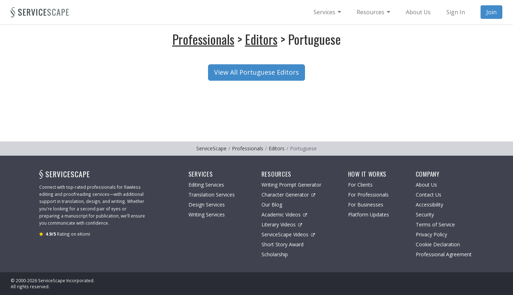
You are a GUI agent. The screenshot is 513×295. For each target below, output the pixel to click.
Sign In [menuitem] (455, 12)
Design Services (206, 204)
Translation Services (211, 194)
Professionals (203, 39)
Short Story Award (282, 244)
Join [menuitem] (491, 12)
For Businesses (365, 204)
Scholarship (274, 254)
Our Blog (271, 204)
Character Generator (288, 194)
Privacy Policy (431, 234)
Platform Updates (368, 214)
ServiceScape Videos (288, 234)
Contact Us (428, 194)
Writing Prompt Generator (291, 184)
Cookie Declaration (438, 244)
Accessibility (429, 204)
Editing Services (206, 184)
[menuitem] (327, 12)
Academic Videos (284, 214)
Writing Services (206, 214)
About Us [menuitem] (418, 12)
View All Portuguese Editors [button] (256, 72)
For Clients (360, 184)
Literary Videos (281, 224)
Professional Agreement (444, 254)
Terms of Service (435, 224)
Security (425, 214)
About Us (426, 184)
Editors (261, 39)
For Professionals (368, 194)
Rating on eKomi (68, 234)
